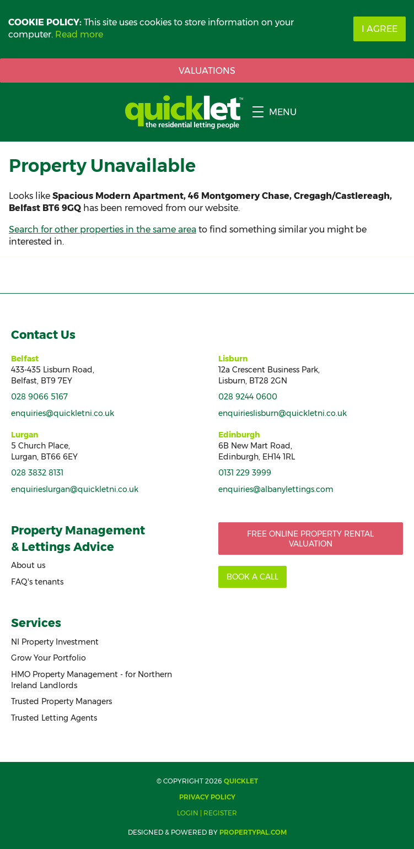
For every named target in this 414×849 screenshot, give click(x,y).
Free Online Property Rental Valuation (310, 539)
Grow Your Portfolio (48, 658)
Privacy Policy (207, 797)
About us (28, 565)
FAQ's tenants (37, 582)
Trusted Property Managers (61, 701)
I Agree (379, 29)
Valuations (207, 71)
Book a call (252, 577)
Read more (79, 34)
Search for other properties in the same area (102, 229)
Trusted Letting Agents (54, 718)
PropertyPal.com (253, 832)
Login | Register (207, 813)
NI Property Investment (55, 642)
